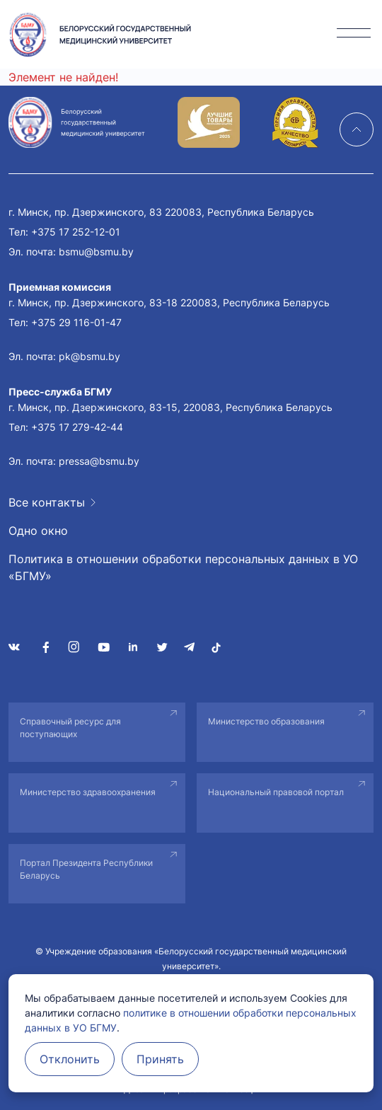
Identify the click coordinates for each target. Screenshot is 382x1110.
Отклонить (70, 1059)
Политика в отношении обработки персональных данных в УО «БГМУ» (183, 567)
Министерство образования (266, 721)
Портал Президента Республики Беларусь (86, 869)
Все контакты (46, 502)
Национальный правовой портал (276, 792)
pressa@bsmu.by (99, 461)
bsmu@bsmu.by (96, 251)
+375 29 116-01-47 (76, 322)
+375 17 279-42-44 (77, 427)
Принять (160, 1059)
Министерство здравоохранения (88, 792)
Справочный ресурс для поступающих (70, 727)
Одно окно (38, 531)
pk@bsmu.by (89, 356)
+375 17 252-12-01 (75, 232)
